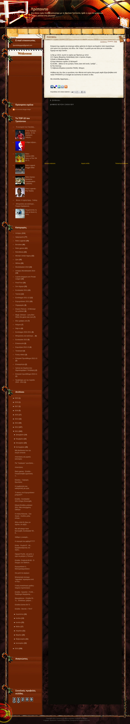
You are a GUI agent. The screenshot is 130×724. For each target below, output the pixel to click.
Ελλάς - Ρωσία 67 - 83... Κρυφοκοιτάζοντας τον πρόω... (23, 548)
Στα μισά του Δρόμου (22, 573)
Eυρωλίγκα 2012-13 (22, 347)
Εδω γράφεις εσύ (21, 321)
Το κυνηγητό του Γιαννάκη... (25, 127)
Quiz (17, 259)
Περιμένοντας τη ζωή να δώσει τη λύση (31, 212)
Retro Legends (20, 241)
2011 (16, 431)
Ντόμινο (18, 325)
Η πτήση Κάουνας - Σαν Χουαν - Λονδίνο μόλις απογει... (23, 516)
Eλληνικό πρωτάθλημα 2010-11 (26, 374)
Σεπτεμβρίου (20, 447)
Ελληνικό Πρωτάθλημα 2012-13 (26, 358)
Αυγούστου (19, 614)
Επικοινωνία (19, 343)
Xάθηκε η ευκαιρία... (22, 537)
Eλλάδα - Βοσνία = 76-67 (23, 609)
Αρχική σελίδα (85, 163)
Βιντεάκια (18, 245)
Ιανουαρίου (19, 643)
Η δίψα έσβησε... (31, 142)
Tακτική (18, 294)
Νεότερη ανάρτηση (50, 163)
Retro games (20, 248)
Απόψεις (18, 233)
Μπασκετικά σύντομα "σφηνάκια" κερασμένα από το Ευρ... (24, 579)
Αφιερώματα (19, 237)
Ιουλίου (18, 618)
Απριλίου (19, 631)
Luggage (46, 720)
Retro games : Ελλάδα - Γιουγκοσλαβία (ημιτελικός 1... (24, 474)
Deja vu (18, 328)
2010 (16, 648)
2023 (16, 398)
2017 (16, 406)
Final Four (19, 283)
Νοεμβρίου (19, 439)
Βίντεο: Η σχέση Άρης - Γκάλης (26, 200)
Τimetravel (19, 351)
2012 (16, 427)
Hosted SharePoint (63, 720)
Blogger (85, 718)
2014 (16, 419)
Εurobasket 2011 (21, 290)
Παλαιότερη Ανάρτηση (121, 163)
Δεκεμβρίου (20, 435)
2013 (16, 423)
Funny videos (20, 355)
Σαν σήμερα (19, 286)
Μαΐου (18, 627)
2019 (16, 402)
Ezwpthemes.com (84, 720)
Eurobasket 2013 (21, 340)
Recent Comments (18, 109)
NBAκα (18, 263)
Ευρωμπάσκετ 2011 (22, 301)
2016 (16, 410)
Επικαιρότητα (20, 364)
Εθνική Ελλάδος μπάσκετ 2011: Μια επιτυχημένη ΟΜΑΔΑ (23, 507)
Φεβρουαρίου (20, 639)
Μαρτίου (18, 635)
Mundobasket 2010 (22, 267)
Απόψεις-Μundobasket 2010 (25, 271)
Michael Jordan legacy (23, 256)
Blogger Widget (27, 109)
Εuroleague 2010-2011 (23, 332)
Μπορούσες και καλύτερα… (25, 336)
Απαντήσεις (19, 467)
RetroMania (19, 252)
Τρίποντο (39, 9)
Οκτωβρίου (19, 443)
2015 (16, 415)
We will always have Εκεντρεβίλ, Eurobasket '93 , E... (25, 531)
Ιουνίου (18, 622)
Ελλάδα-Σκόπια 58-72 (22, 605)
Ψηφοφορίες (19, 305)
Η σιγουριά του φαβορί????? (25, 541)
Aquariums (53, 720)
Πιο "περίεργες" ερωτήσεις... (24, 463)
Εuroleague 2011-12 (22, 298)
